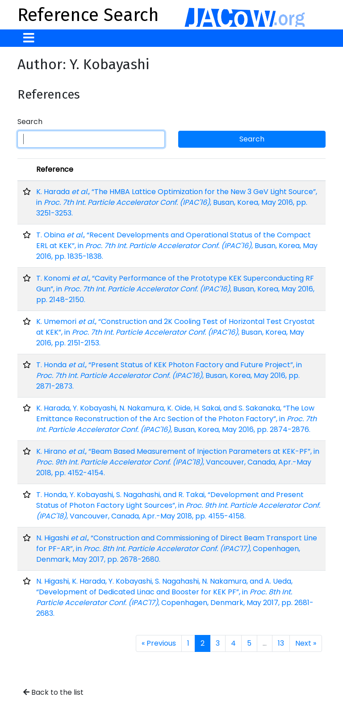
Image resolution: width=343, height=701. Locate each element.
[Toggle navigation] (28, 38)
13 (281, 643)
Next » (305, 643)
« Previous (159, 643)
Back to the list (53, 692)
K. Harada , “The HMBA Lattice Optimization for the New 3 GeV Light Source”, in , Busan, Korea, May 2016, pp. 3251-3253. (176, 202)
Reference (54, 169)
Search (29, 121)
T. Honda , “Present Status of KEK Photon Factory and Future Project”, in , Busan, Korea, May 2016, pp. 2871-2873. (169, 375)
